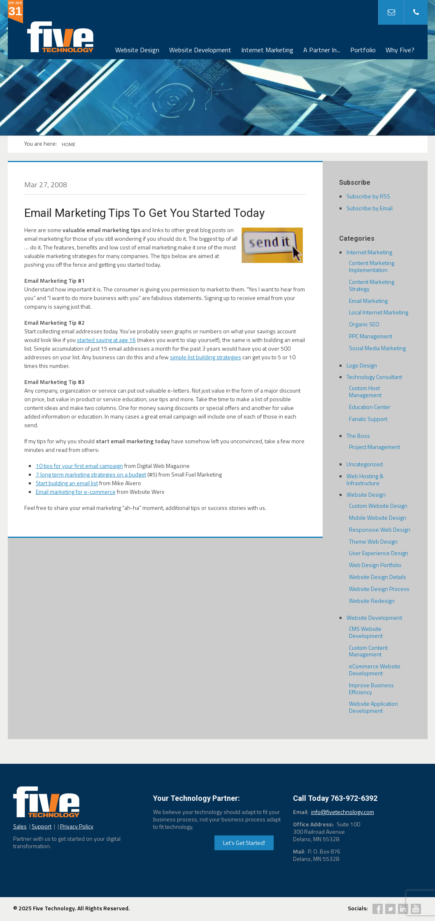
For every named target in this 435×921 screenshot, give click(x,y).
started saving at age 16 (106, 339)
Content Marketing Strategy (371, 285)
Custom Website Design (378, 505)
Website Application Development (373, 707)
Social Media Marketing (377, 348)
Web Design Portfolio (375, 565)
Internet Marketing (267, 50)
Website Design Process (379, 588)
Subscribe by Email (370, 208)
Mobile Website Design (377, 517)
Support (41, 826)
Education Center (370, 406)
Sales (20, 826)
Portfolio (363, 50)
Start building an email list (67, 483)
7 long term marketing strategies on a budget (91, 474)
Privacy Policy (76, 826)
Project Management (374, 446)
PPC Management (370, 336)
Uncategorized (365, 464)
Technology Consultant (374, 376)
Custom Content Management (368, 651)
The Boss (358, 435)
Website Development (200, 50)
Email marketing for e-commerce (76, 491)
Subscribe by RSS (368, 196)
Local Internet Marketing (378, 312)
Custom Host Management (365, 391)
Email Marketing (368, 300)
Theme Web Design (373, 541)
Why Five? (400, 50)
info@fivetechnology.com (342, 811)
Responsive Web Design (379, 529)
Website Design (137, 50)
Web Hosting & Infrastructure (365, 479)
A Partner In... (321, 50)
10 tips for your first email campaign (79, 465)
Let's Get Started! (244, 842)
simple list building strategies (205, 357)
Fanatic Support (368, 418)
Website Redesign (372, 600)
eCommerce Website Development (374, 669)
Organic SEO (364, 324)
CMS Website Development (366, 632)
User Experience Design (378, 553)
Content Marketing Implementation (371, 266)
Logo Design (362, 365)
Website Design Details (377, 576)
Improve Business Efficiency (371, 688)
